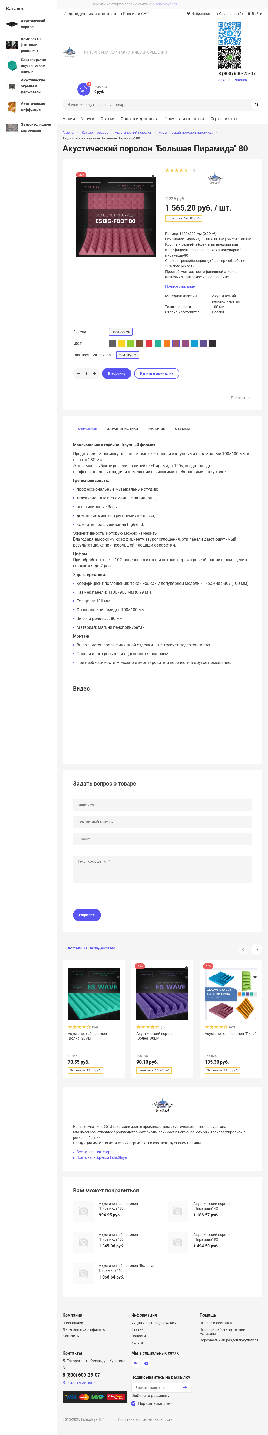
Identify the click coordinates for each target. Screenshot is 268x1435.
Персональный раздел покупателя (229, 1340)
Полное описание (180, 286)
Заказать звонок (232, 80)
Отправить (87, 915)
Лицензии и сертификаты (84, 1329)
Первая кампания (155, 1403)
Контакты (71, 1336)
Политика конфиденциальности (145, 1419)
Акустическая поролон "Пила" (230, 1034)
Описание (87, 429)
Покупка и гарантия (184, 119)
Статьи (107, 119)
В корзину (116, 373)
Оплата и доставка (139, 119)
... (245, 119)
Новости (138, 1336)
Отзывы (182, 429)
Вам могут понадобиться (92, 948)
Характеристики (122, 429)
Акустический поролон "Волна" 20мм (87, 1036)
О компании (73, 1323)
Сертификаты (224, 119)
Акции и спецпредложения (153, 1323)
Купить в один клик (156, 373)
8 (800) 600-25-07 (237, 73)
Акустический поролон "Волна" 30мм (156, 1036)
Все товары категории (95, 1152)
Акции (69, 119)
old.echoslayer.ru (163, 4)
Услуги (87, 119)
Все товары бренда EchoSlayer (102, 1157)
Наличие (156, 429)
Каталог (15, 8)
